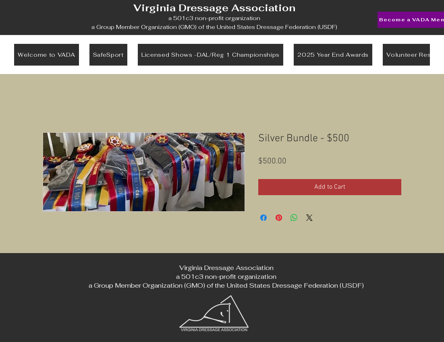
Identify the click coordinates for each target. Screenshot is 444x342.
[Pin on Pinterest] (279, 218)
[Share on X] (309, 218)
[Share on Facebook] (263, 218)
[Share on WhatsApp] (294, 218)
